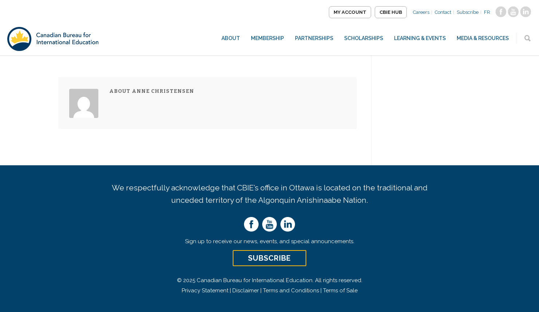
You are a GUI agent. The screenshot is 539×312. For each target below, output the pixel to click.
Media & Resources (483, 38)
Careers (421, 12)
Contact (443, 12)
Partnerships (314, 38)
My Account (350, 12)
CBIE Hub (390, 12)
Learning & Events (420, 38)
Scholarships (363, 38)
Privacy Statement (205, 290)
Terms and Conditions (291, 290)
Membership (267, 38)
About (230, 38)
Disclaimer (245, 290)
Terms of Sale (340, 290)
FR (487, 12)
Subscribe (468, 12)
